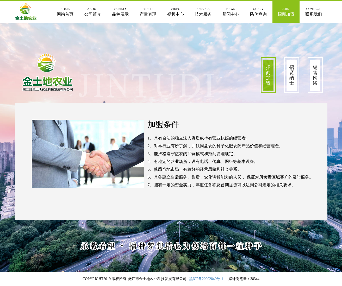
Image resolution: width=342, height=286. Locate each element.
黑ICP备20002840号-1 (206, 279)
